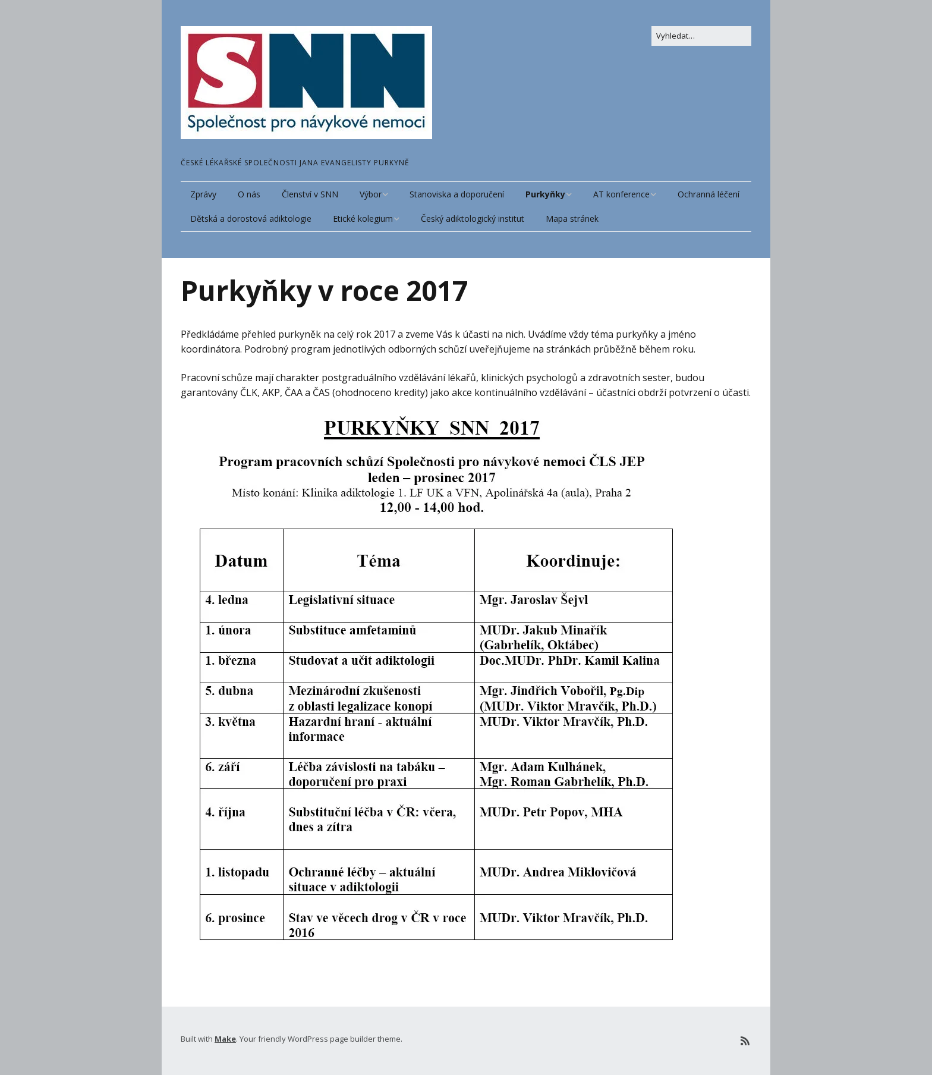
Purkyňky (545, 194)
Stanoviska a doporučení (457, 194)
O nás (249, 194)
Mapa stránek (572, 218)
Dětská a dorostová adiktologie (250, 218)
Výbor (371, 194)
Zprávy (203, 194)
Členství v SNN (310, 194)
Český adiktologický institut (472, 218)
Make (225, 1038)
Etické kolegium (363, 218)
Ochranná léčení (708, 194)
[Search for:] (701, 36)
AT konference (621, 194)
